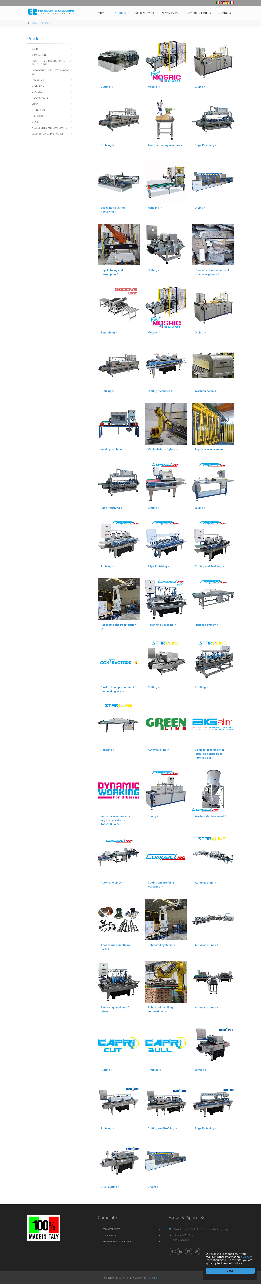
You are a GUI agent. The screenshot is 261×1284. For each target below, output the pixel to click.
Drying (200, 207)
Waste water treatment (210, 816)
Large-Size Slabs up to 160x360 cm (50, 72)
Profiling (107, 145)
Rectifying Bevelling (162, 624)
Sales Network (144, 13)
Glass (35, 122)
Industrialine (40, 97)
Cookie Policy (111, 1235)
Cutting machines (160, 391)
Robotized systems (162, 945)
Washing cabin (205, 391)
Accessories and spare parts (49, 128)
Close (230, 1271)
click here (246, 1257)
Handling (155, 207)
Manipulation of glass (163, 449)
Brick (35, 103)
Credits (153, 1277)
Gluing (200, 86)
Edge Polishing (206, 145)
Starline (37, 91)
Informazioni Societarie (117, 1241)
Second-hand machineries (48, 134)
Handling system (207, 624)
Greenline (38, 85)
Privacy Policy (111, 1229)
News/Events (170, 13)
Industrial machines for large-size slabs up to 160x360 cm (115, 820)
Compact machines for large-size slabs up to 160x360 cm (209, 753)
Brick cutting (110, 1187)
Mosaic (154, 86)
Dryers (153, 1187)
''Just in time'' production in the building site (51, 63)
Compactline (39, 55)
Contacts (225, 13)
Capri (35, 49)
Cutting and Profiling (209, 566)
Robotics (37, 116)
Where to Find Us (199, 13)
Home (102, 13)
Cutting (107, 86)
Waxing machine (113, 449)
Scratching (109, 332)
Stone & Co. (38, 110)
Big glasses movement (210, 449)
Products (120, 13)
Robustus (38, 79)
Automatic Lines (112, 882)
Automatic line (158, 749)
